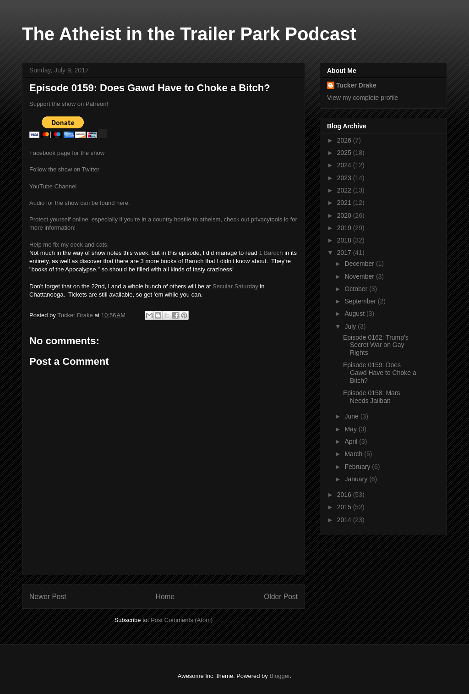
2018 (345, 240)
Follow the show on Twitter (64, 169)
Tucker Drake (356, 85)
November (360, 276)
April (351, 441)
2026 (345, 140)
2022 (345, 190)
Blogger (279, 675)
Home (165, 596)
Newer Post (47, 596)
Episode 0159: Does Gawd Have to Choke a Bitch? (379, 372)
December (360, 263)
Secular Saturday (235, 286)
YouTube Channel (52, 186)
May (351, 429)
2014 (345, 519)
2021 (345, 202)
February (358, 466)
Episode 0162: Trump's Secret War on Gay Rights (376, 345)
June (352, 416)
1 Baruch (271, 252)
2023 (345, 178)
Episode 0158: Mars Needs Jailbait (371, 396)
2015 (345, 507)
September (360, 301)
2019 (345, 227)
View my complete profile (362, 97)
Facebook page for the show (66, 152)
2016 (345, 494)
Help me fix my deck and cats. (69, 244)
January (356, 479)
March (354, 453)
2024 (345, 165)
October (356, 288)
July (351, 326)
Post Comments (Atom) (182, 620)
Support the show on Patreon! (68, 103)
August (355, 313)
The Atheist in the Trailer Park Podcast (189, 34)
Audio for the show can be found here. (79, 202)
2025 (345, 152)
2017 (345, 252)
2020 (345, 215)
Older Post (281, 596)
